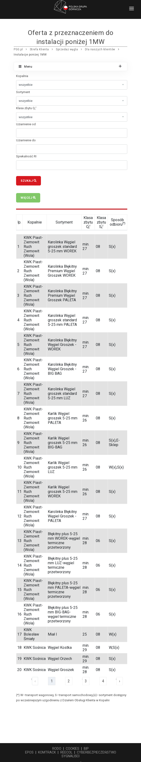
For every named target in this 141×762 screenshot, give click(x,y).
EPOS (29, 752)
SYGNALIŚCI (70, 756)
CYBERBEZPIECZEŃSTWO (96, 752)
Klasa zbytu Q (26, 108)
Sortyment (23, 92)
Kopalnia (22, 76)
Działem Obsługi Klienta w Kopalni (86, 700)
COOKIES (72, 748)
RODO (56, 748)
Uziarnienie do (26, 140)
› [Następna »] (119, 681)
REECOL (66, 752)
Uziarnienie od (26, 124)
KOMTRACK (47, 752)
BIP (86, 748)
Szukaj (28, 180)
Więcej (28, 197)
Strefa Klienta (39, 49)
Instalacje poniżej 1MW (30, 54)
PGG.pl (18, 49)
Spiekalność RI (26, 156)
